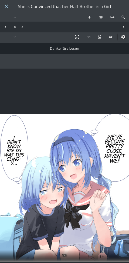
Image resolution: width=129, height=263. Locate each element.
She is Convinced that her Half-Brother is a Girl (64, 6)
